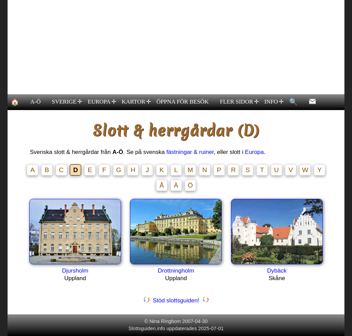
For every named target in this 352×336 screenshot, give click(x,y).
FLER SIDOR (239, 101)
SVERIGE (67, 101)
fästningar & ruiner (190, 152)
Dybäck (277, 270)
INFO (273, 101)
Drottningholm (176, 270)
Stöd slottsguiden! (176, 300)
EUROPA (102, 101)
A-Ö (35, 101)
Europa (254, 152)
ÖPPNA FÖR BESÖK (182, 101)
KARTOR (136, 101)
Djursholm (75, 270)
